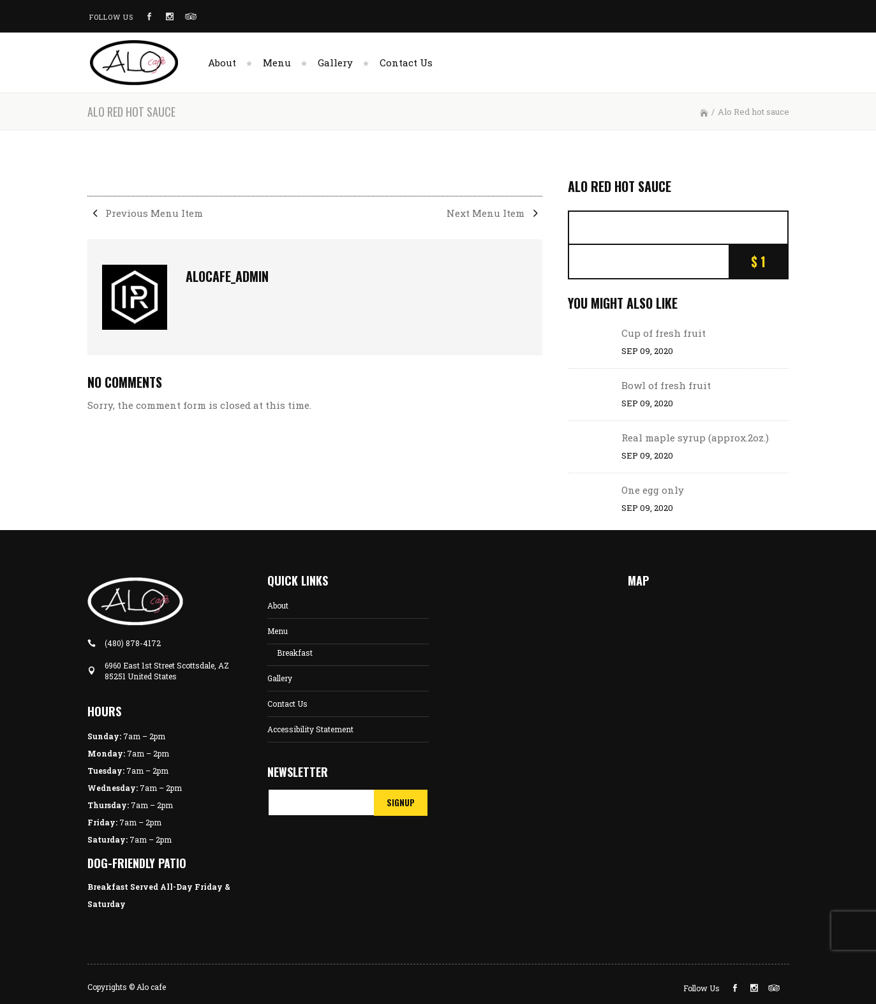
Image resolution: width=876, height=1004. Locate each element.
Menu (277, 631)
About (277, 605)
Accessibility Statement (310, 729)
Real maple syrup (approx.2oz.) (695, 437)
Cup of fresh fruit (663, 333)
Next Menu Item (494, 213)
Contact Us (287, 703)
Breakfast (295, 652)
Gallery (279, 678)
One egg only (652, 490)
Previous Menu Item (145, 213)
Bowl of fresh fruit (666, 385)
